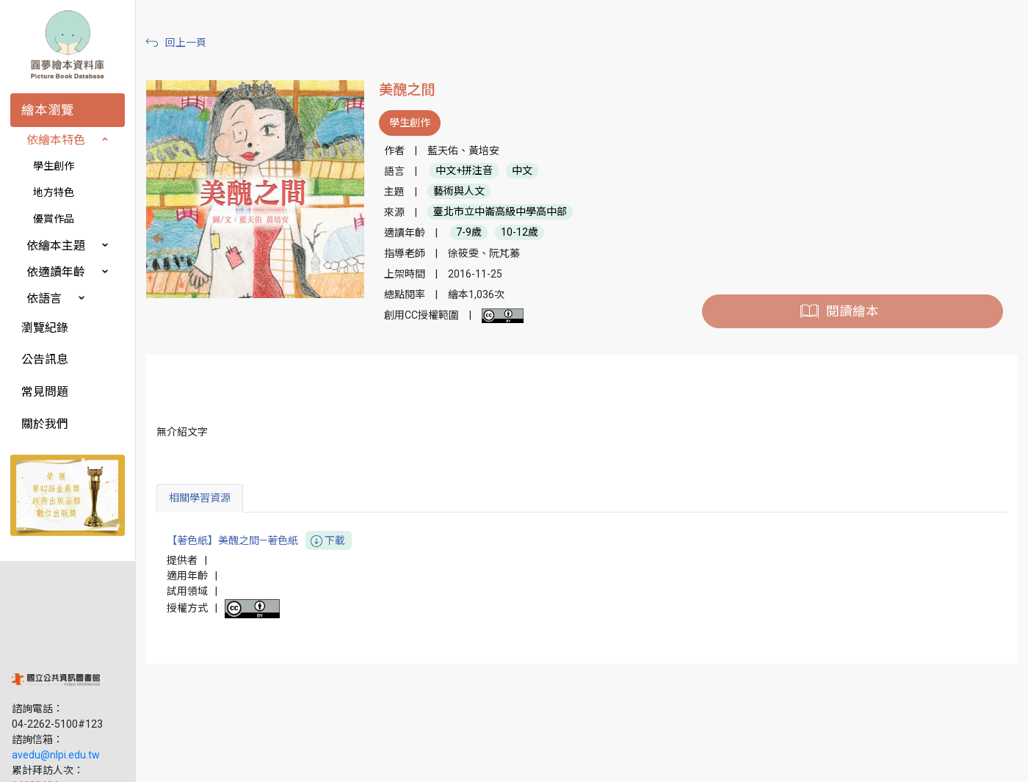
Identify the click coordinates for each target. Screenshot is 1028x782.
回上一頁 (196, 42)
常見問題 (44, 392)
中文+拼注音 (472, 171)
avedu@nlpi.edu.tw (56, 667)
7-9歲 (477, 233)
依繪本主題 (55, 246)
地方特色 (53, 192)
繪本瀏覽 (47, 110)
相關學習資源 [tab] (211, 498)
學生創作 (53, 166)
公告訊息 (44, 359)
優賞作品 (53, 219)
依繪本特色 (55, 140)
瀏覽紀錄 (44, 328)
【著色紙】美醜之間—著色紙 (270, 541)
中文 (530, 171)
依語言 (44, 298)
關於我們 (44, 424)
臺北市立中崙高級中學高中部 (508, 212)
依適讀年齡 (55, 272)
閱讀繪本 (854, 311)
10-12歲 (527, 233)
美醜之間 (415, 90)
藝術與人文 (467, 192)
